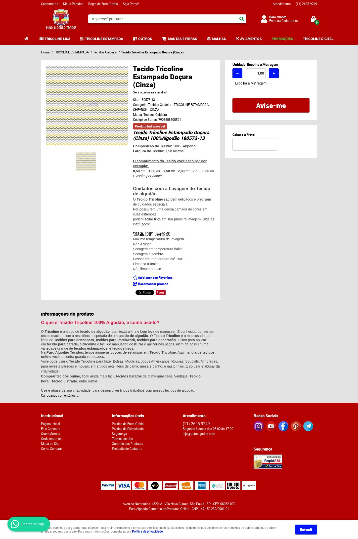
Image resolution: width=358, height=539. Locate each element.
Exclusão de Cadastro (127, 448)
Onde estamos (51, 438)
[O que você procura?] (241, 18)
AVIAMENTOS (251, 38)
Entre (272, 20)
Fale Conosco (50, 428)
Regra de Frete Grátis (103, 3)
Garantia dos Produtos (127, 443)
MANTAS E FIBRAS (182, 38)
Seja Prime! (131, 3)
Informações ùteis (128, 415)
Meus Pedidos (73, 3)
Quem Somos (50, 433)
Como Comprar (51, 448)
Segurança (119, 433)
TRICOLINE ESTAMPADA (104, 38)
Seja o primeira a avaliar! (150, 92)
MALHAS (219, 38)
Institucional (52, 415)
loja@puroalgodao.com (199, 433)
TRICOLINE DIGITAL (318, 38)
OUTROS (145, 38)
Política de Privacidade (128, 428)
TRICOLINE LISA (57, 38)
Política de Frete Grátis (128, 423)
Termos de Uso (122, 438)
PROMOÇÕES (282, 38)
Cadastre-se (49, 3)
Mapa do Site (50, 443)
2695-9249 (306, 3)
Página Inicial (50, 423)
